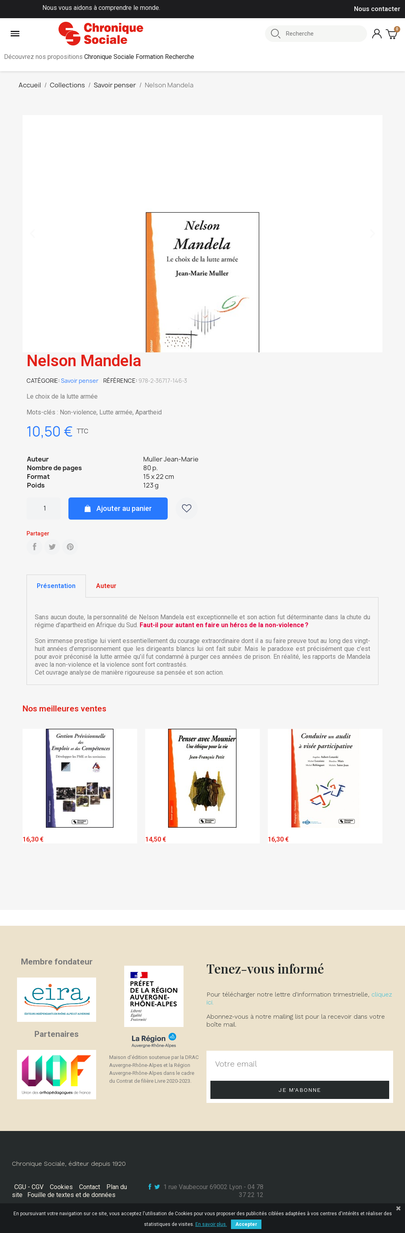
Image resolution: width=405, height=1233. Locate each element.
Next (371, 818)
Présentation (56, 586)
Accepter (246, 1224)
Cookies (61, 1187)
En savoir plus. (211, 1224)
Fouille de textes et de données (71, 1195)
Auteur (106, 586)
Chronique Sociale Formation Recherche (139, 57)
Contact (89, 1187)
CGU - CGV (29, 1187)
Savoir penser (79, 380)
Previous (34, 818)
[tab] (56, 586)
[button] (32, 234)
